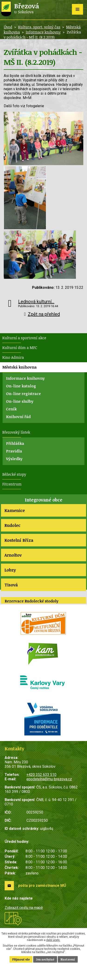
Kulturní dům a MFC (19, 347)
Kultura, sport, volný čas (39, 27)
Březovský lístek (16, 432)
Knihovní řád (18, 416)
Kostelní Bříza (18, 540)
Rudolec (12, 525)
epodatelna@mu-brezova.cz (49, 779)
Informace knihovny (43, 32)
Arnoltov (13, 555)
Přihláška (15, 443)
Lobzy (10, 570)
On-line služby (19, 401)
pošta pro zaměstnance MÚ (42, 885)
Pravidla (14, 451)
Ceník (11, 409)
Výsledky (14, 458)
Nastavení (68, 959)
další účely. (53, 940)
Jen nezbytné (45, 959)
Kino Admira (13, 357)
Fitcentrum (12, 484)
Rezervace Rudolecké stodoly (31, 601)
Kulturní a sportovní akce (24, 337)
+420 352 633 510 (41, 774)
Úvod (8, 27)
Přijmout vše (21, 959)
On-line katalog (21, 386)
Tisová (11, 585)
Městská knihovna (19, 367)
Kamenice (14, 510)
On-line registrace (23, 393)
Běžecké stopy (14, 474)
